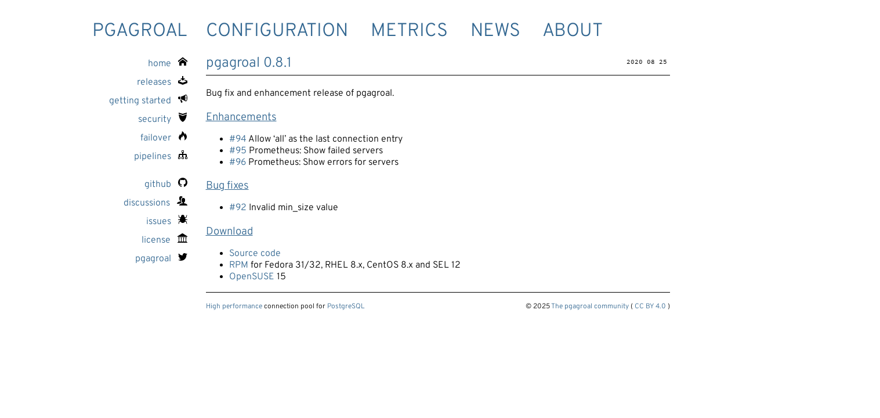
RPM (238, 265)
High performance (234, 306)
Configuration (277, 31)
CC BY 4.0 (650, 306)
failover (163, 138)
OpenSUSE (251, 277)
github (165, 184)
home (167, 64)
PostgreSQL (346, 306)
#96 (237, 162)
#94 (238, 139)
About (572, 31)
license (164, 240)
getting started (148, 101)
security (162, 119)
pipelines (160, 157)
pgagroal (139, 31)
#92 (238, 208)
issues (166, 222)
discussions (155, 203)
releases (162, 82)
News (495, 31)
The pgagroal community (590, 306)
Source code (255, 254)
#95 (238, 151)
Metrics (409, 31)
